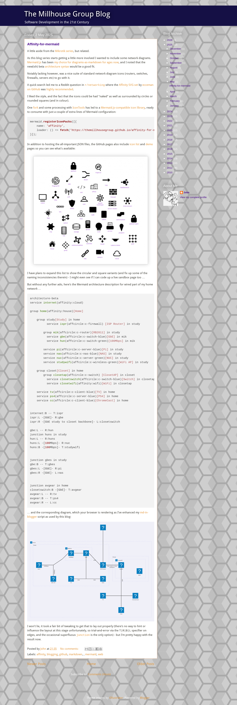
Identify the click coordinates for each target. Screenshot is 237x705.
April (173, 91)
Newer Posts (36, 663)
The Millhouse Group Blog (67, 14)
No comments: (69, 648)
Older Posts (145, 663)
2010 (170, 172)
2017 (170, 144)
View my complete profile (193, 197)
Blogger (145, 697)
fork (35, 107)
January (174, 105)
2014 (170, 158)
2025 (170, 44)
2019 (170, 135)
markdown (75, 654)
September (176, 62)
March (173, 96)
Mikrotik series (64, 51)
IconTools (79, 107)
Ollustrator (116, 697)
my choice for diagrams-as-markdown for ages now (86, 62)
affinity (41, 654)
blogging (52, 654)
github (63, 654)
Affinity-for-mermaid (43, 44)
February (175, 100)
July (172, 72)
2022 (170, 120)
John (186, 192)
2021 (170, 125)
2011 (170, 167)
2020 (170, 130)
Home (91, 663)
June (173, 76)
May (172, 81)
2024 (170, 111)
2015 (170, 153)
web (100, 654)
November (176, 53)
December (176, 48)
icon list (134, 144)
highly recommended (59, 89)
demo (149, 144)
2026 (170, 40)
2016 (170, 149)
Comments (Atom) (99, 674)
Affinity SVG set (128, 85)
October (174, 58)
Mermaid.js (34, 62)
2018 (170, 139)
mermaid (90, 654)
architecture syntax (57, 66)
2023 (170, 116)
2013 (170, 163)
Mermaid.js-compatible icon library (123, 107)
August (174, 67)
